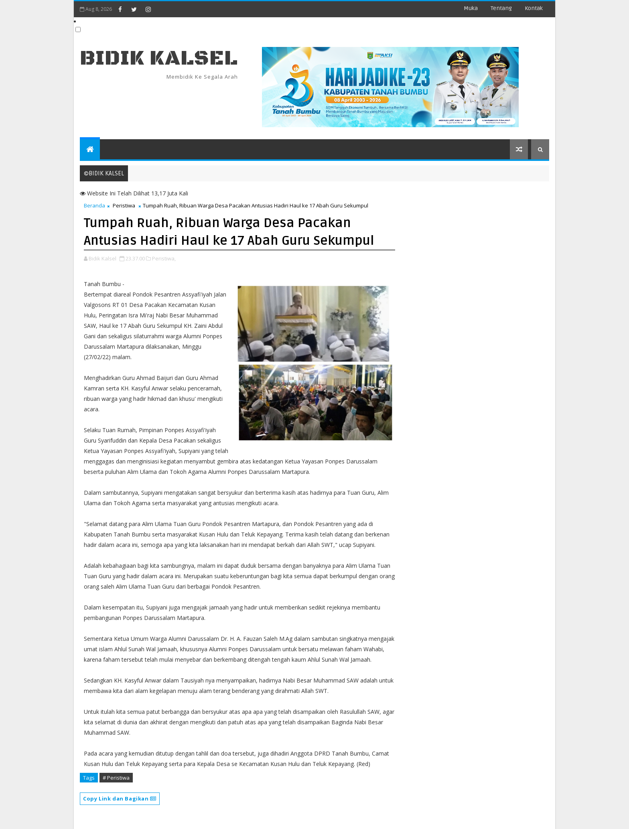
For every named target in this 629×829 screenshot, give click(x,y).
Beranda (94, 205)
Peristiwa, (164, 258)
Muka (471, 8)
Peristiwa (124, 205)
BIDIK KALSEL (159, 58)
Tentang (501, 8)
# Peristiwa (116, 777)
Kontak (534, 8)
